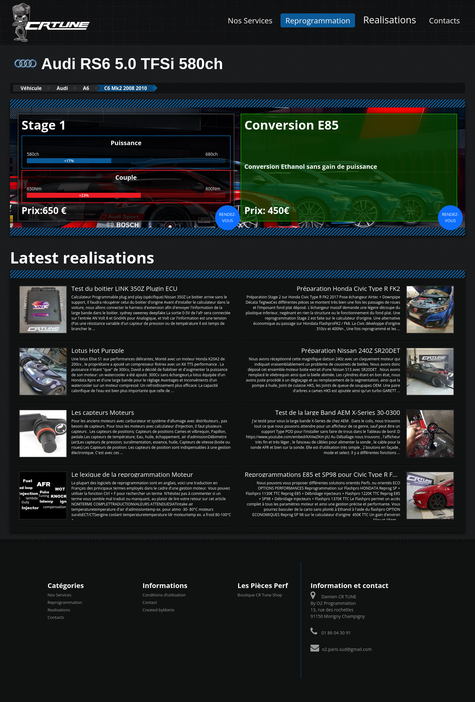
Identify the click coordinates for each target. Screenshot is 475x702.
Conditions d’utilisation (163, 595)
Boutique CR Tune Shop (260, 595)
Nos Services (250, 20)
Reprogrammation (317, 20)
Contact (149, 602)
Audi (70, 88)
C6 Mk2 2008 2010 (143, 88)
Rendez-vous (227, 217)
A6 (97, 88)
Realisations (389, 19)
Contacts (444, 20)
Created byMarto (158, 610)
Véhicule (33, 88)
